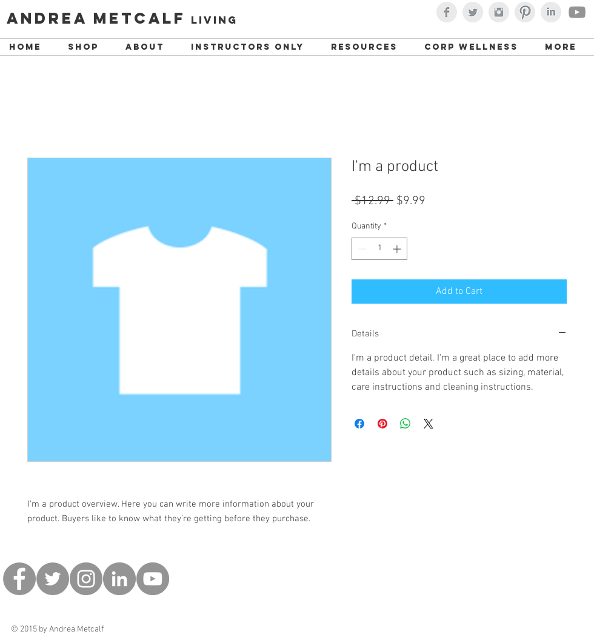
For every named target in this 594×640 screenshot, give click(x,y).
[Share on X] (428, 423)
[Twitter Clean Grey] (472, 12)
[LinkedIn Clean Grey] (551, 12)
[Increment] (397, 248)
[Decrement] (361, 248)
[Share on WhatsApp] (405, 423)
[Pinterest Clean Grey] (525, 12)
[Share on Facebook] (359, 423)
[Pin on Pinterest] (382, 423)
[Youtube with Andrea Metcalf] (577, 12)
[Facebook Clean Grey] (446, 12)
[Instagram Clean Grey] (499, 12)
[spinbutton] (379, 248)
